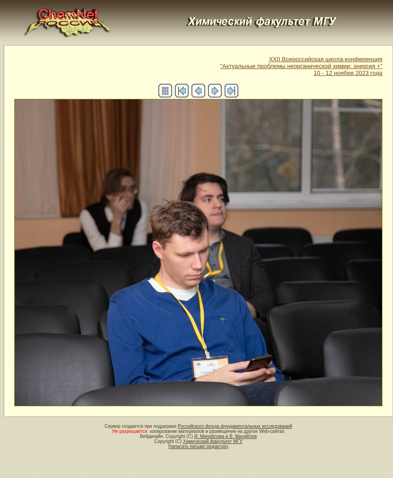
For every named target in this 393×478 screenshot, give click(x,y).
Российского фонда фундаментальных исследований (235, 426)
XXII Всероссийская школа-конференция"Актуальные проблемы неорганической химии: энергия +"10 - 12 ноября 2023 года (301, 66)
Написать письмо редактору (198, 446)
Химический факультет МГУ (212, 441)
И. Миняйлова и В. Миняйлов (225, 436)
